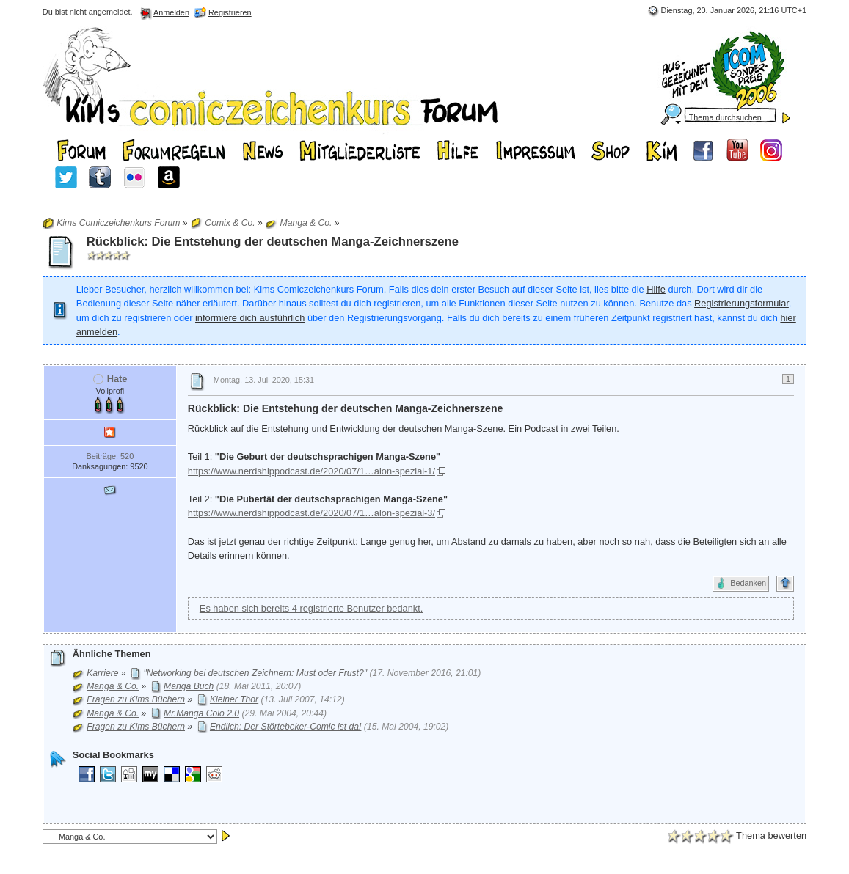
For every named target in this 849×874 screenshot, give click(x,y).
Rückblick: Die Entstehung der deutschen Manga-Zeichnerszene (273, 242)
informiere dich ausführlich (250, 317)
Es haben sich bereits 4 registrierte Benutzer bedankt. (311, 608)
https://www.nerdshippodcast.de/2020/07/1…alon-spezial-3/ (311, 512)
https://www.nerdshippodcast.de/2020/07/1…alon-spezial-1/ (311, 471)
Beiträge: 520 (110, 456)
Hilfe (656, 289)
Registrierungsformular (741, 303)
